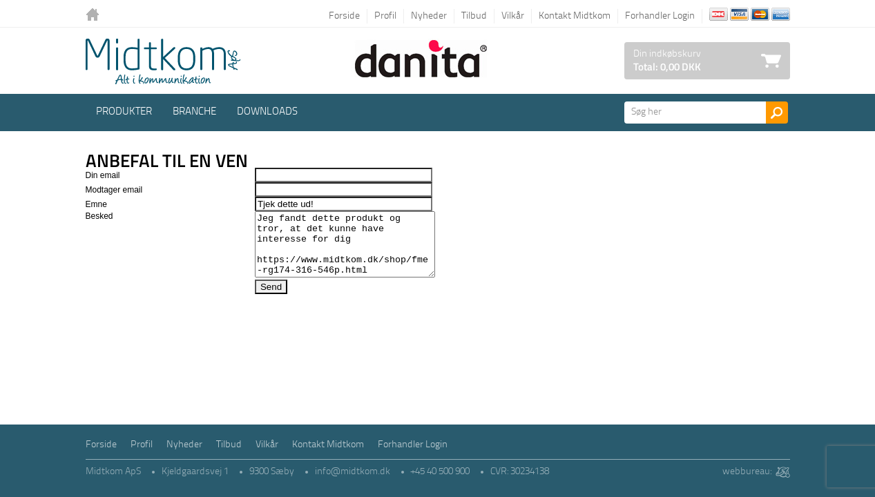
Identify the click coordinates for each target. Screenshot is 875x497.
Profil (385, 16)
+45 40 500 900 (440, 472)
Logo (163, 61)
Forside (344, 16)
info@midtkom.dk (352, 472)
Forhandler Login (660, 16)
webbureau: (746, 472)
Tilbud (474, 16)
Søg (777, 112)
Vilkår (512, 16)
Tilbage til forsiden (96, 15)
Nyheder (429, 16)
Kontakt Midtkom (574, 16)
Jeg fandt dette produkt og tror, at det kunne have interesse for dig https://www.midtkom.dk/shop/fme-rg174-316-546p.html (341, 250)
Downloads (267, 112)
